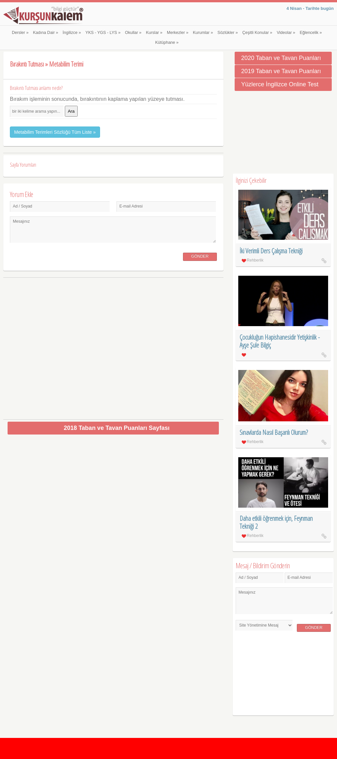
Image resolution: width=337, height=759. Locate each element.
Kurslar (154, 32)
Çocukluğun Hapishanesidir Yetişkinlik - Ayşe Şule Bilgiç (280, 341)
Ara (71, 111)
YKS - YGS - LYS (103, 32)
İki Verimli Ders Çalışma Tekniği (271, 250)
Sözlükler (228, 32)
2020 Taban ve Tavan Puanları (281, 58)
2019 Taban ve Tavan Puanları (281, 71)
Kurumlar (203, 32)
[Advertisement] (113, 346)
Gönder (200, 256)
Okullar (133, 32)
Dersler (20, 32)
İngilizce (72, 32)
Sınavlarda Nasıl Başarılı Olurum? (274, 432)
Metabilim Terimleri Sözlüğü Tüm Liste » (55, 132)
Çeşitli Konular (257, 32)
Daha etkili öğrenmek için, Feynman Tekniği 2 (276, 522)
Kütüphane (167, 42)
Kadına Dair (45, 32)
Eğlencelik (311, 32)
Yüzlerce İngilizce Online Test (280, 84)
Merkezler (177, 32)
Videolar (286, 32)
